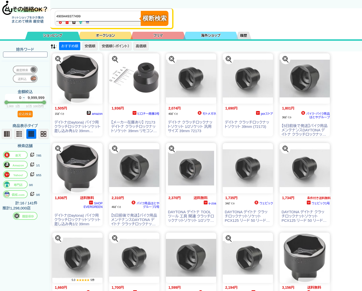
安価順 (90, 46)
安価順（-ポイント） (115, 46)
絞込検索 (25, 114)
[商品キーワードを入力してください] (99, 16)
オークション (105, 35)
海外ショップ (210, 35)
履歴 (243, 35)
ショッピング (52, 35)
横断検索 (155, 18)
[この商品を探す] (58, 59)
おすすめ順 (69, 46)
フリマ (158, 35)
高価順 (141, 46)
